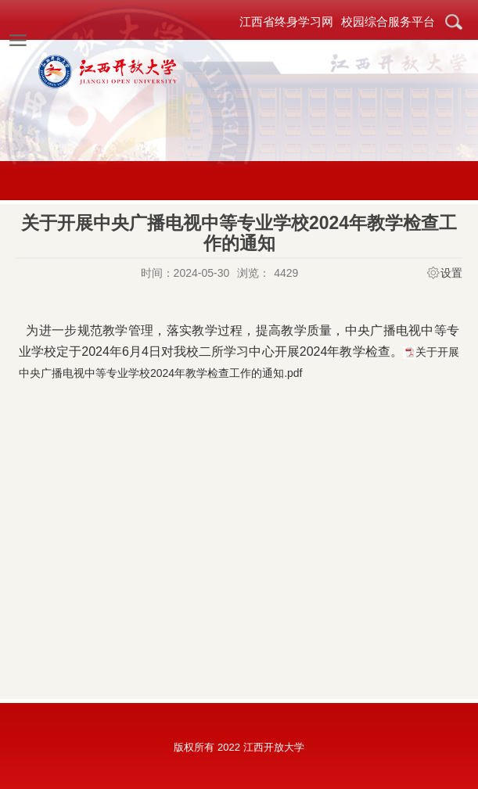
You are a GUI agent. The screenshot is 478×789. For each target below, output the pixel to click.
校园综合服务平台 (388, 21)
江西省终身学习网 (286, 21)
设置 (451, 273)
